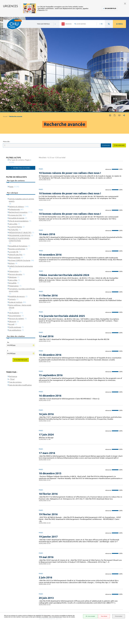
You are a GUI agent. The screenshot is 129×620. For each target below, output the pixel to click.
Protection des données (85, 601)
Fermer (125, 4)
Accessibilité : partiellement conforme (85, 595)
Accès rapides (80, 24)
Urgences (67, 24)
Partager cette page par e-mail (119, 20)
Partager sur (124, 20)
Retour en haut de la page (125, 586)
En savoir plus (110, 8)
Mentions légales (86, 598)
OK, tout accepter (90, 616)
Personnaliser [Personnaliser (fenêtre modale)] (118, 616)
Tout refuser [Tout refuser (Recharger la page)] (104, 616)
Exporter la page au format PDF (114, 20)
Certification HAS (86, 610)
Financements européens (84, 607)
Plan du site (84, 604)
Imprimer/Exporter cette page (110, 20)
